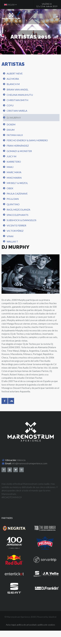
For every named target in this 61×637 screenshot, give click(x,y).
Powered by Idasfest (46, 617)
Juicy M (11, 156)
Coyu (10, 105)
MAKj (10, 166)
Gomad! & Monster (19, 151)
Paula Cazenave (17, 193)
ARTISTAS (13, 64)
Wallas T (12, 241)
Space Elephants (17, 214)
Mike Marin (14, 177)
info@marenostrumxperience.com (29, 463)
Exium (11, 129)
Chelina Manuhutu (20, 94)
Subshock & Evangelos (21, 220)
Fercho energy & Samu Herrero (27, 140)
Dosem (11, 124)
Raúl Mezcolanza (18, 209)
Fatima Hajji (15, 135)
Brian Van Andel (17, 89)
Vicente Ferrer (16, 225)
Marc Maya (14, 172)
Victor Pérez (15, 230)
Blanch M (13, 84)
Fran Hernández (18, 145)
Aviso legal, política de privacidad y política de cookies (30, 624)
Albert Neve (15, 73)
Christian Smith (17, 100)
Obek (10, 188)
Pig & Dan (13, 198)
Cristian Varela (17, 110)
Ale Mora (13, 78)
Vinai (10, 236)
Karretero (14, 161)
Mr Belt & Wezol (17, 182)
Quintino (13, 204)
